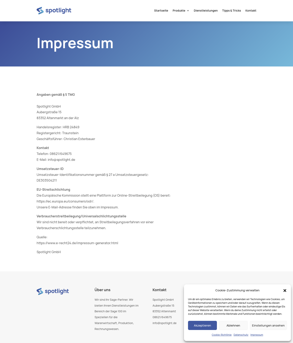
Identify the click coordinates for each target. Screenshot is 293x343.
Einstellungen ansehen (268, 325)
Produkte (179, 10)
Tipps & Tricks (231, 10)
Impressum (256, 334)
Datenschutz (241, 334)
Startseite (161, 10)
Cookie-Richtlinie (222, 334)
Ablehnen (233, 325)
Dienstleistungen (206, 10)
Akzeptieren (202, 325)
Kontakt (250, 10)
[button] (285, 291)
